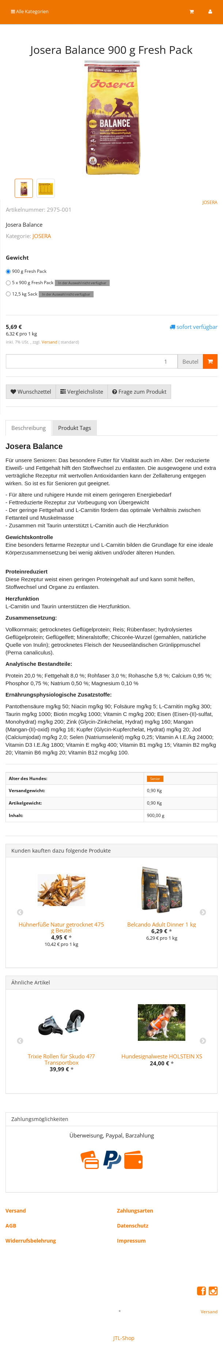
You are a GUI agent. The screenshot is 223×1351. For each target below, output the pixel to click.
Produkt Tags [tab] (74, 427)
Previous (20, 912)
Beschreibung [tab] (28, 427)
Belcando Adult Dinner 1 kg (161, 924)
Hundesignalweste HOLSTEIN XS (161, 1056)
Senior (155, 778)
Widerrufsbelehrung (30, 1240)
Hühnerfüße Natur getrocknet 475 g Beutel (61, 927)
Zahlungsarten (135, 1210)
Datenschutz (132, 1225)
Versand (50, 342)
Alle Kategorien (30, 11)
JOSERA (42, 236)
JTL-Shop (124, 1338)
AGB (10, 1225)
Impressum (131, 1240)
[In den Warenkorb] (210, 361)
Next (203, 912)
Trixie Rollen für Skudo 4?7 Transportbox (61, 1059)
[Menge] (92, 361)
